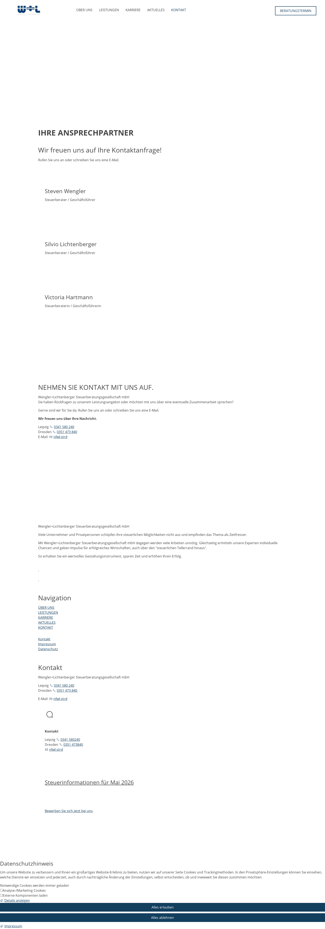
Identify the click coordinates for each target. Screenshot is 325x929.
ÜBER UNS (84, 10)
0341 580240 (70, 739)
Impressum (47, 644)
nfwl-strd (60, 437)
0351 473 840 (67, 432)
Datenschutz (48, 649)
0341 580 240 (64, 427)
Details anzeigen (17, 900)
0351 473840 (73, 744)
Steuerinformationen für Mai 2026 (89, 782)
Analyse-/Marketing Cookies (24, 890)
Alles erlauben (163, 907)
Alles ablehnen (162, 917)
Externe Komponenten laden (25, 895)
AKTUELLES (156, 10)
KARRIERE (133, 10)
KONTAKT (178, 10)
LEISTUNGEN (109, 10)
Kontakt (44, 639)
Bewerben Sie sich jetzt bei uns (69, 811)
